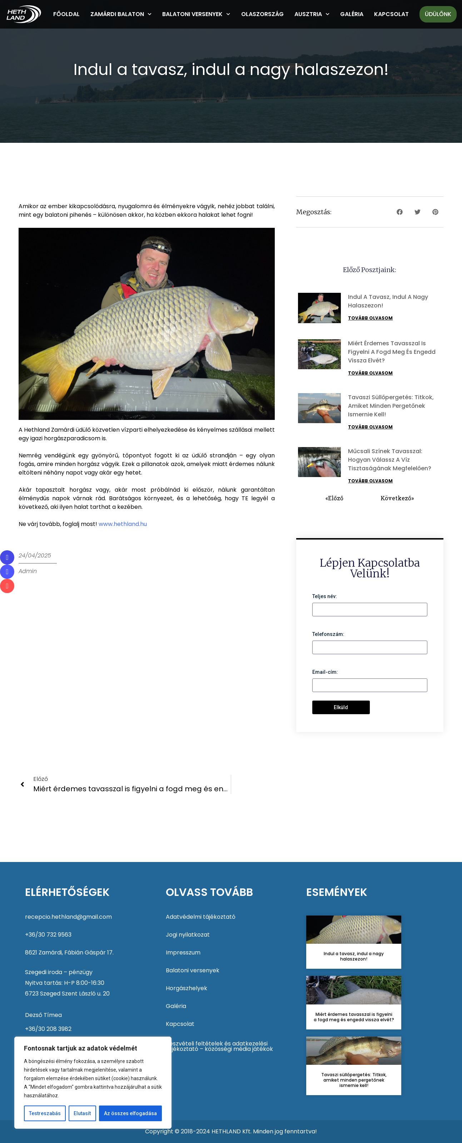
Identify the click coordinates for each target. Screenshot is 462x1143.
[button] (400, 212)
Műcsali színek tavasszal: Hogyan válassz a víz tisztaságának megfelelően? (389, 459)
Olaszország (262, 14)
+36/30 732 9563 (48, 935)
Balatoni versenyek (196, 14)
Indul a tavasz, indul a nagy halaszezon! (354, 956)
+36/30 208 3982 (48, 1029)
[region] (93, 1083)
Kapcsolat (391, 14)
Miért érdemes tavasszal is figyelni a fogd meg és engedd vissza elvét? (392, 352)
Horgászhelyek (186, 988)
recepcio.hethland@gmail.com (68, 917)
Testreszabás (45, 1113)
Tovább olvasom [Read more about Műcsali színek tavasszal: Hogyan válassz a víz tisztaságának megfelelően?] (370, 481)
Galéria (351, 14)
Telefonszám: (328, 634)
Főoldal (66, 14)
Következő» (397, 498)
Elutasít (82, 1113)
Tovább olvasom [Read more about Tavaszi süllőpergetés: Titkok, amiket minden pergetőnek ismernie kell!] (370, 427)
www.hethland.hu (123, 524)
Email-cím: (325, 672)
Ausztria (311, 14)
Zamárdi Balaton (120, 14)
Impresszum (183, 952)
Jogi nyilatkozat (188, 935)
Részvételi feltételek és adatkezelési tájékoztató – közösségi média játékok (219, 1046)
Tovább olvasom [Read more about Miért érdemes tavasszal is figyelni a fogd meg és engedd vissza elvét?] (370, 373)
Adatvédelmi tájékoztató (200, 917)
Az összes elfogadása (130, 1113)
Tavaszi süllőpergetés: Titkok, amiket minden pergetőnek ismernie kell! (391, 405)
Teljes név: (324, 596)
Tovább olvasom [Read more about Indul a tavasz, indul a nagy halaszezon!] (370, 318)
